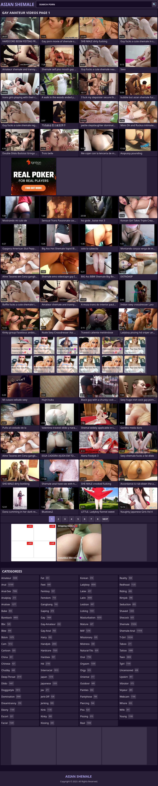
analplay (9, 598)
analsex (9, 604)
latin (86, 598)
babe (7, 611)
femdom (48, 598)
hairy (46, 637)
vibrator (127, 683)
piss (85, 710)
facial (7, 723)
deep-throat (11, 677)
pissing (87, 716)
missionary (89, 637)
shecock (127, 617)
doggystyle (11, 690)
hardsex (48, 657)
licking (87, 611)
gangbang (49, 604)
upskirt (126, 677)
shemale (128, 624)
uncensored (129, 670)
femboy (48, 591)
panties (87, 690)
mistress (87, 644)
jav (45, 690)
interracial (50, 670)
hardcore (49, 650)
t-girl (126, 637)
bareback (9, 617)
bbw (6, 631)
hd (46, 663)
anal (7, 584)
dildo (7, 683)
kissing (47, 723)
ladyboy (88, 584)
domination (11, 696)
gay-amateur (51, 624)
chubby (8, 670)
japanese (49, 683)
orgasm (88, 663)
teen (126, 657)
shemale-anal (131, 631)
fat (45, 578)
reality (126, 578)
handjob (49, 644)
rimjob (126, 598)
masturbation (91, 617)
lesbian (87, 604)
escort (7, 716)
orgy (85, 670)
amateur (9, 578)
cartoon (8, 650)
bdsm (7, 637)
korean (87, 578)
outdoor (87, 683)
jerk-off (48, 696)
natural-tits (89, 650)
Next (105, 519)
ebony (8, 710)
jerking (47, 703)
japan (47, 677)
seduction (128, 604)
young (126, 716)
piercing (87, 703)
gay (46, 617)
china (7, 657)
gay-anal (48, 631)
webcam (128, 696)
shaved (127, 611)
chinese (8, 663)
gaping (48, 611)
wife (125, 710)
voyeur (126, 690)
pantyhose (89, 696)
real (86, 723)
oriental (87, 677)
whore (126, 703)
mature (87, 624)
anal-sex (9, 591)
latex (86, 591)
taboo (126, 644)
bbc (6, 624)
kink (46, 710)
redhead (128, 584)
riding (126, 591)
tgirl (125, 663)
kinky (46, 716)
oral (86, 657)
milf (85, 631)
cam (7, 644)
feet (46, 584)
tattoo (126, 650)
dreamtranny (11, 703)
